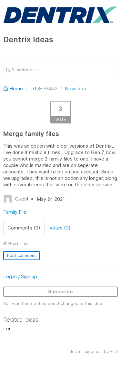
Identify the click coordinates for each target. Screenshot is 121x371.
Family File (14, 212)
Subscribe (60, 291)
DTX (35, 88)
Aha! (114, 351)
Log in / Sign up (20, 276)
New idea (75, 88)
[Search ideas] (60, 70)
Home (13, 88)
